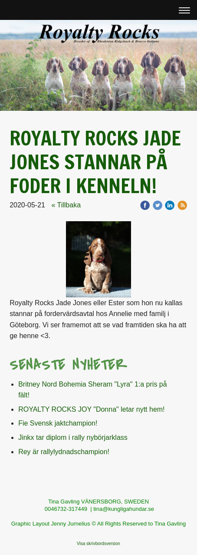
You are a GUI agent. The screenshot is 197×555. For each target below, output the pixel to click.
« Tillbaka (66, 205)
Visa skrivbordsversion (98, 543)
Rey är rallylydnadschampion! (63, 451)
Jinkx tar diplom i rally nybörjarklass (73, 437)
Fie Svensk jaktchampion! (57, 423)
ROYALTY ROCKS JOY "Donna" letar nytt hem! (91, 409)
